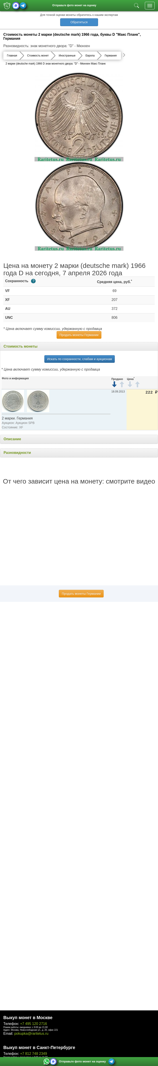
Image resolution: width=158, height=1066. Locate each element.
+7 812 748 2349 (33, 1054)
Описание (12, 439)
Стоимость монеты (20, 346)
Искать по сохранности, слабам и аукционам (79, 359)
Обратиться (79, 22)
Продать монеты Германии (79, 335)
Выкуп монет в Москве (27, 1017)
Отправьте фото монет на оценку (74, 5)
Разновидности (17, 453)
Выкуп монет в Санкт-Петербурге (39, 1047)
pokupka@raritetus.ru (31, 1033)
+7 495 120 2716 (33, 1024)
